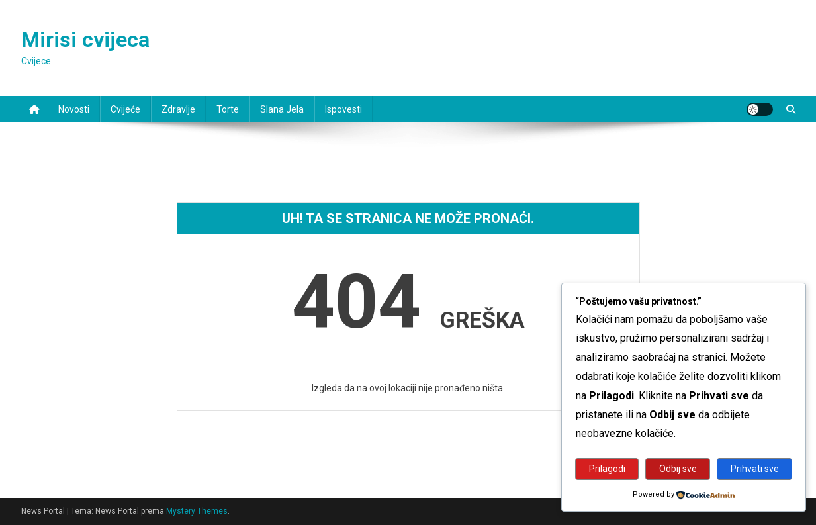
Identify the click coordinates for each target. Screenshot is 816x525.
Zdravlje (178, 109)
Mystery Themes (197, 511)
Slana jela (282, 109)
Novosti (73, 109)
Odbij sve (678, 468)
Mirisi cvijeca (85, 39)
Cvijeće (125, 109)
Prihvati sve (755, 468)
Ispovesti (343, 109)
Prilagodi (607, 468)
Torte (227, 109)
